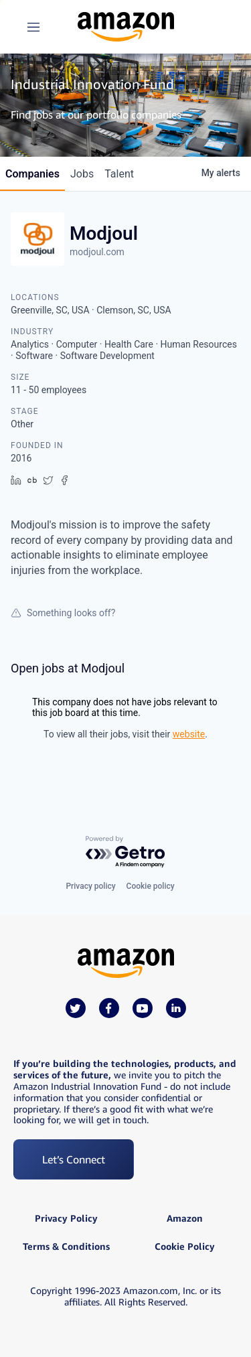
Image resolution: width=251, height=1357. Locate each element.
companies (32, 173)
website (189, 734)
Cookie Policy (185, 1246)
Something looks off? (63, 613)
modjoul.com (97, 251)
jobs (82, 173)
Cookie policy (151, 886)
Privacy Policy (66, 1218)
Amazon (185, 1218)
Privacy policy (90, 886)
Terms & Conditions (66, 1246)
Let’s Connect (73, 1159)
